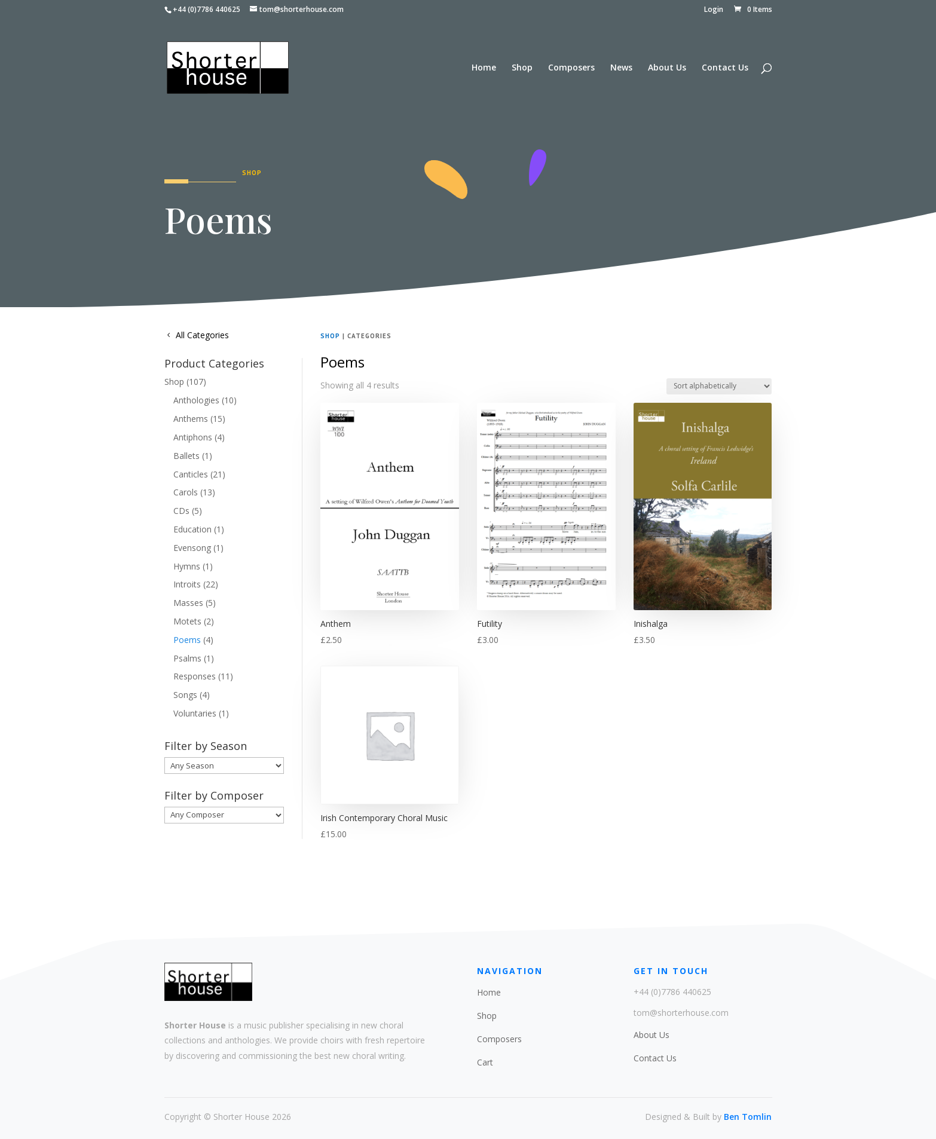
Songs (185, 694)
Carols (185, 492)
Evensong (192, 547)
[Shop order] (719, 386)
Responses (194, 676)
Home (484, 68)
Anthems (190, 418)
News (621, 68)
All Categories (202, 335)
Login (713, 10)
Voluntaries (194, 713)
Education (192, 529)
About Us (667, 68)
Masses (188, 602)
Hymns (186, 566)
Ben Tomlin (748, 1116)
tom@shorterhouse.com (681, 1012)
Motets (187, 621)
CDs (181, 510)
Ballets (186, 455)
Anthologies (196, 400)
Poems (187, 639)
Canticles (190, 474)
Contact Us (725, 68)
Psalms (187, 658)
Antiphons (192, 437)
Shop (522, 68)
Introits (187, 584)
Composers (571, 68)
